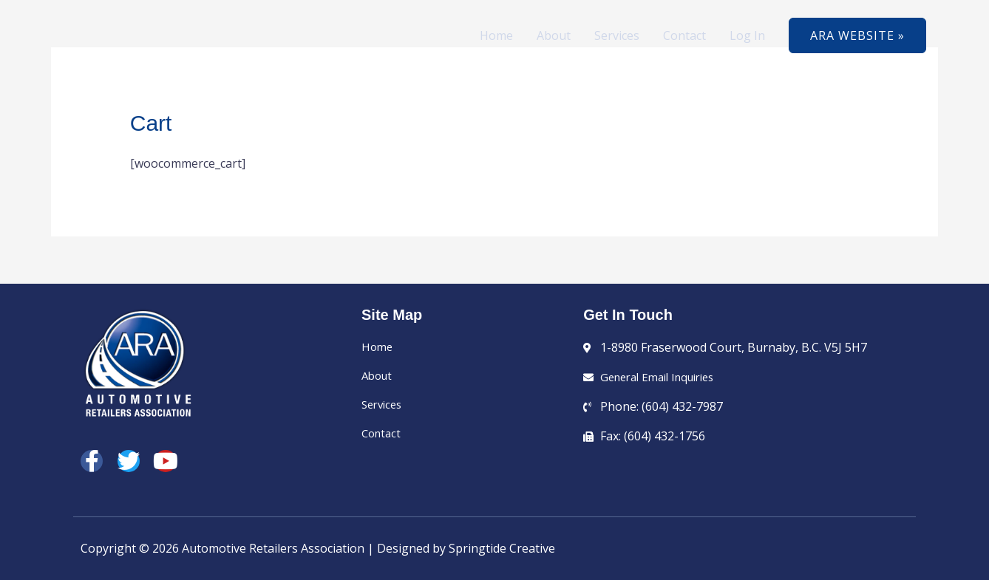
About (554, 35)
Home (496, 35)
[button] (857, 35)
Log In (747, 35)
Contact (684, 35)
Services (616, 35)
